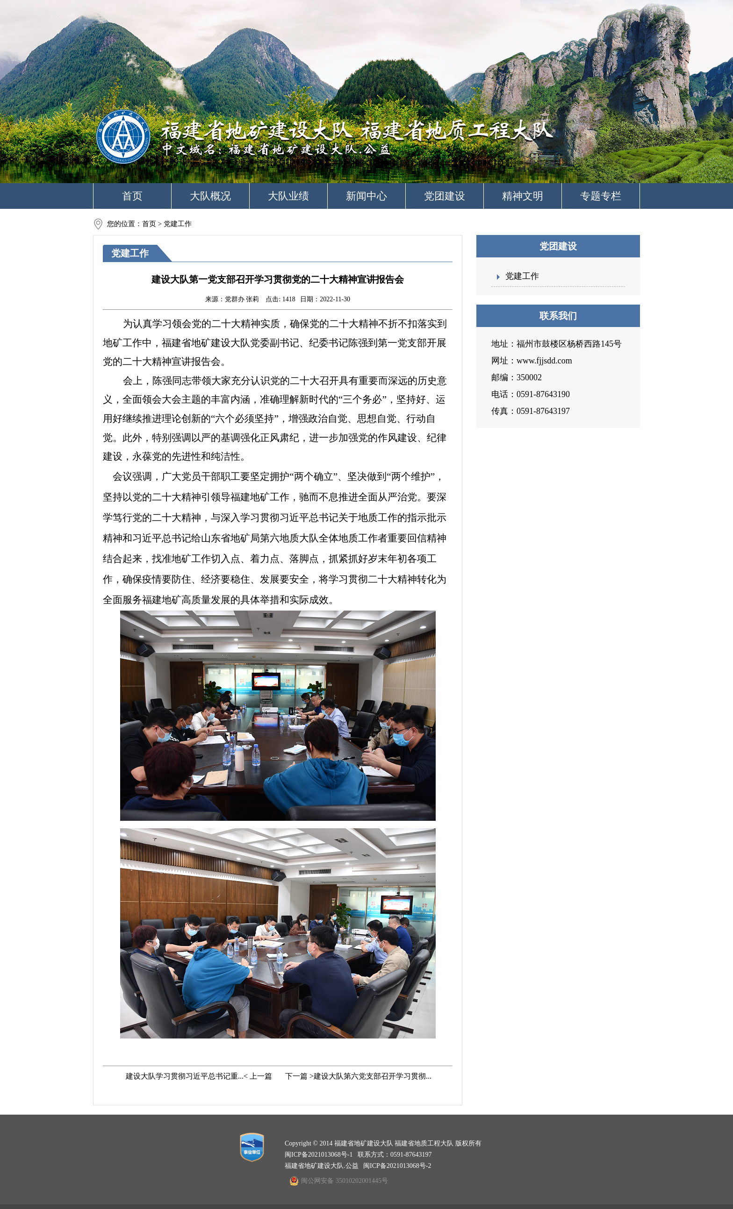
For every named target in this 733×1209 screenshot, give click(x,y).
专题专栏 (600, 196)
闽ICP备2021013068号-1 (318, 1154)
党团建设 (444, 196)
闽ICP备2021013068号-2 (397, 1165)
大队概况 (210, 196)
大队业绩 (288, 196)
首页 (132, 196)
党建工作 (522, 276)
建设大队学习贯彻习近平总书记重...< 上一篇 (198, 1076)
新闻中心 (366, 196)
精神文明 (522, 196)
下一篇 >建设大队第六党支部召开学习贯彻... (357, 1076)
